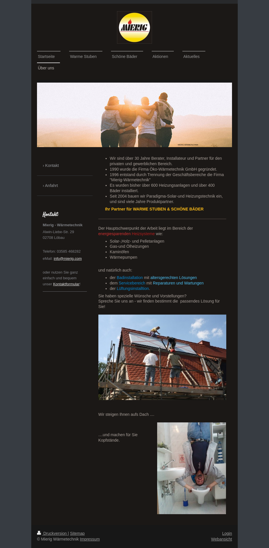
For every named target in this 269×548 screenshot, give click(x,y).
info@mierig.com (68, 258)
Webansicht (221, 539)
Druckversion (52, 533)
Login (227, 533)
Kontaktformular (66, 284)
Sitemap (77, 533)
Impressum (90, 539)
